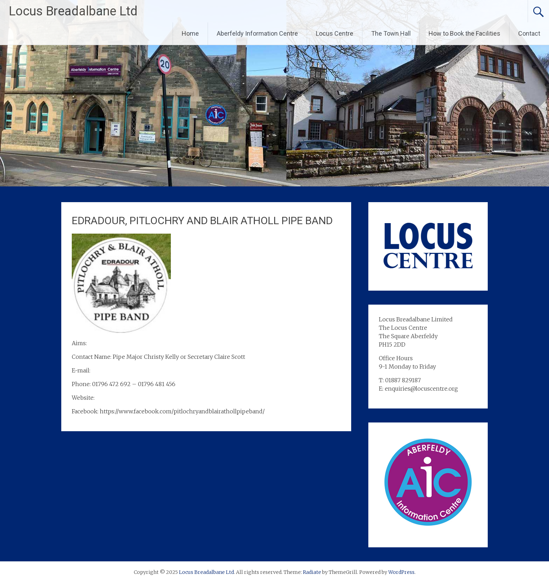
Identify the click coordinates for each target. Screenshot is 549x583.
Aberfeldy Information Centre (257, 33)
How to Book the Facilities (464, 33)
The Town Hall (391, 33)
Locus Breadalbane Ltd (73, 11)
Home (190, 33)
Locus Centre (334, 33)
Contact (529, 33)
